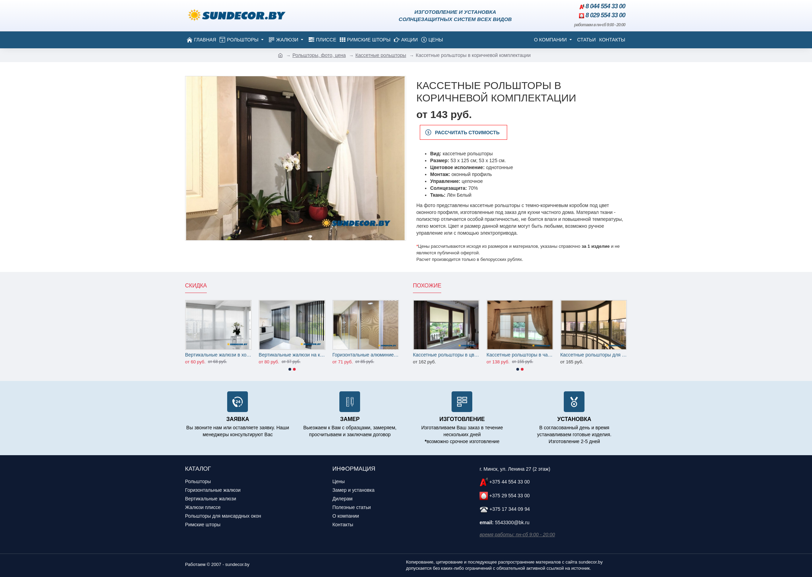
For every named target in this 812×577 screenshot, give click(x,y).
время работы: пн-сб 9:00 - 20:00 (517, 534)
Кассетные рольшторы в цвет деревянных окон (446, 355)
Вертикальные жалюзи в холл (218, 355)
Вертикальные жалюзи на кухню (292, 355)
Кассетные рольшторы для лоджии (593, 355)
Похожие (427, 285)
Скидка (196, 285)
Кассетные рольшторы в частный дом (519, 355)
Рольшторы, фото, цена (319, 55)
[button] (290, 369)
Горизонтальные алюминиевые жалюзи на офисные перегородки (365, 355)
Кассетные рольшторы (380, 55)
